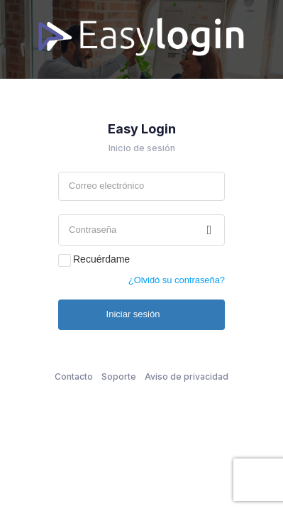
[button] (209, 230)
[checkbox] (64, 260)
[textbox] (141, 186)
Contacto (74, 376)
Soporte (118, 376)
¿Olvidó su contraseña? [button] (176, 280)
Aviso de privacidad (186, 376)
